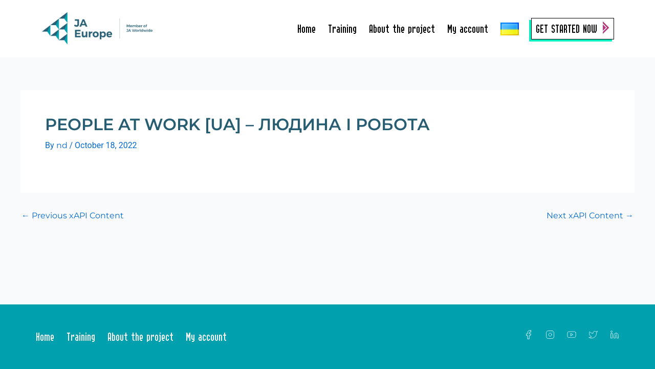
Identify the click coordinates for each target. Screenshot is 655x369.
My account (467, 29)
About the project (402, 29)
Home (306, 29)
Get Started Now (566, 29)
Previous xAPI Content (72, 216)
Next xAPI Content (590, 216)
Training (342, 29)
